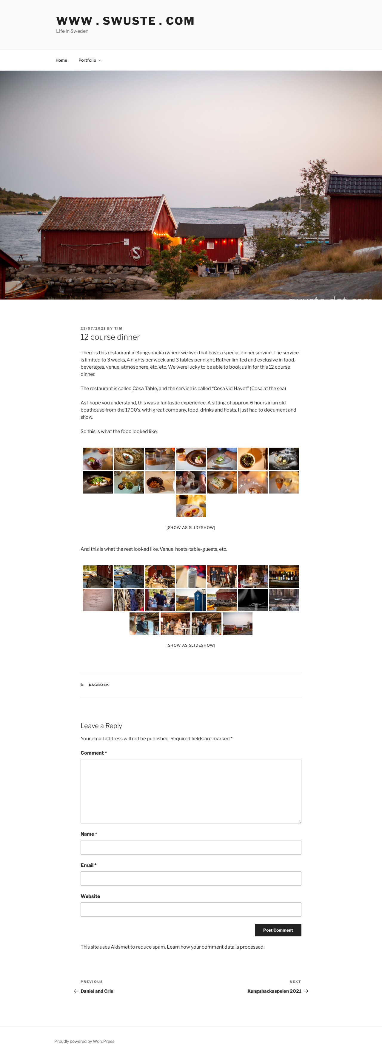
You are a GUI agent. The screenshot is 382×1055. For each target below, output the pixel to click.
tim (118, 328)
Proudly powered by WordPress (84, 1041)
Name (89, 834)
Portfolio (90, 60)
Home (61, 60)
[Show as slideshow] (191, 527)
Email (89, 865)
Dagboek (99, 685)
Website (90, 896)
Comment (94, 753)
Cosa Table (145, 388)
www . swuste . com (125, 20)
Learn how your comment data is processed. (215, 947)
